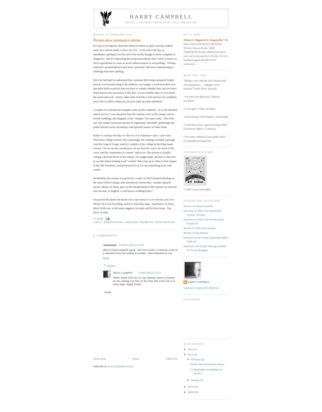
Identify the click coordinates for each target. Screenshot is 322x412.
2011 (191, 354)
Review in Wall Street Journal (199, 228)
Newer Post (99, 358)
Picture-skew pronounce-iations (207, 364)
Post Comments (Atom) (120, 366)
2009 (191, 392)
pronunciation (165, 222)
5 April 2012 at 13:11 (149, 272)
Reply (106, 258)
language (131, 222)
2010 (191, 386)
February (196, 359)
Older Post (171, 358)
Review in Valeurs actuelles (198, 206)
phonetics (146, 222)
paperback (204, 56)
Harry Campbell (161, 17)
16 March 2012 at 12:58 (131, 244)
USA (221, 56)
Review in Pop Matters (196, 232)
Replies (111, 265)
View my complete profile (201, 288)
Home (136, 358)
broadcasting (113, 222)
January (195, 380)
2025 (191, 349)
